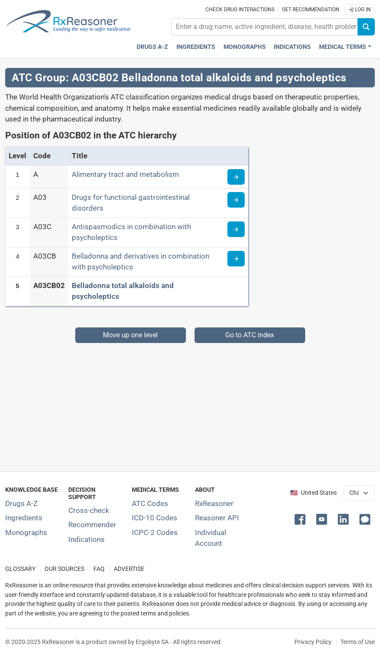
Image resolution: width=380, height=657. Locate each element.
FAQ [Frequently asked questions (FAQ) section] (99, 569)
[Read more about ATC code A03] (236, 200)
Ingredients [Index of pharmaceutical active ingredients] (23, 517)
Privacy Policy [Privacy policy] (313, 641)
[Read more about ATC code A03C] (236, 229)
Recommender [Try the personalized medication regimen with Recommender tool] (92, 524)
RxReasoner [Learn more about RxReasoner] (214, 503)
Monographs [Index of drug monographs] (26, 532)
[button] (302, 518)
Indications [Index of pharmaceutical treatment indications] (86, 539)
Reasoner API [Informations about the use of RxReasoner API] (217, 517)
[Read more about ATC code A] (236, 177)
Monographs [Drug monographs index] (245, 47)
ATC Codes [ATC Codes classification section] (150, 503)
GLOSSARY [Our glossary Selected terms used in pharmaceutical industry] (20, 569)
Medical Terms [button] (342, 47)
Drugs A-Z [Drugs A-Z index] (152, 47)
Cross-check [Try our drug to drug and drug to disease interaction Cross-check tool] (88, 510)
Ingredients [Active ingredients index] (195, 47)
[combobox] (264, 26)
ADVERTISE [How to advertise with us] (129, 569)
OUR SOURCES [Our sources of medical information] (64, 569)
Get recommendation (310, 9)
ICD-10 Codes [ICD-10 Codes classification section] (154, 517)
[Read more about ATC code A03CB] (236, 258)
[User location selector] (359, 493)
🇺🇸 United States (313, 493)
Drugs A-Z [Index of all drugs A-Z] (21, 503)
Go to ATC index (249, 335)
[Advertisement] (190, 403)
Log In (359, 9)
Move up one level (130, 335)
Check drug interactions (240, 9)
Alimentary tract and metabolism (125, 174)
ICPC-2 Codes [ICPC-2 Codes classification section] (155, 532)
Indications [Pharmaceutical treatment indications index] (292, 47)
